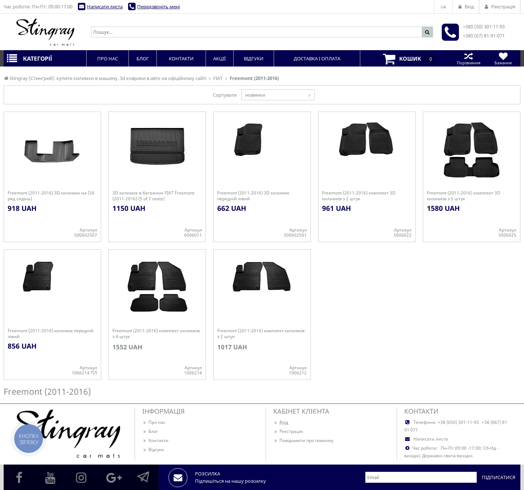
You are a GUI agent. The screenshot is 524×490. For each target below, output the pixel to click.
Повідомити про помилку (303, 440)
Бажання (503, 58)
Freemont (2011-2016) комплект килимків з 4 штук (156, 334)
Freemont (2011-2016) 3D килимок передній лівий (253, 196)
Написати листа (105, 6)
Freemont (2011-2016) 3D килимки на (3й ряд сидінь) (51, 196)
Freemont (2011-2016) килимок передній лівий (51, 334)
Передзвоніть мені (158, 6)
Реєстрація (288, 431)
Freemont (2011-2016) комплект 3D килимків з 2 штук (359, 196)
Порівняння (468, 58)
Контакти (155, 440)
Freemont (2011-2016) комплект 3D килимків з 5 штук (463, 196)
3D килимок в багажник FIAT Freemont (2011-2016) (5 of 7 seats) (153, 196)
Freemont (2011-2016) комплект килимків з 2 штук (261, 334)
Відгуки (153, 449)
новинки (255, 95)
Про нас (154, 422)
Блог (150, 431)
